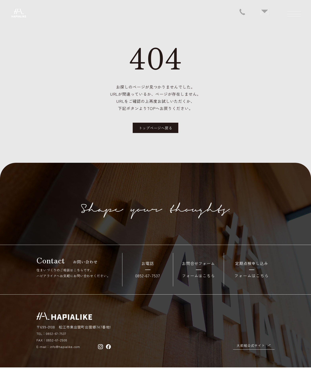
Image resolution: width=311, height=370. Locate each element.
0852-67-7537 (147, 278)
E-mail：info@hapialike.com (59, 348)
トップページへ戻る (155, 129)
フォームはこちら (198, 278)
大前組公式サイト (250, 347)
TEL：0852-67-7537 (52, 336)
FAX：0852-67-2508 (52, 342)
